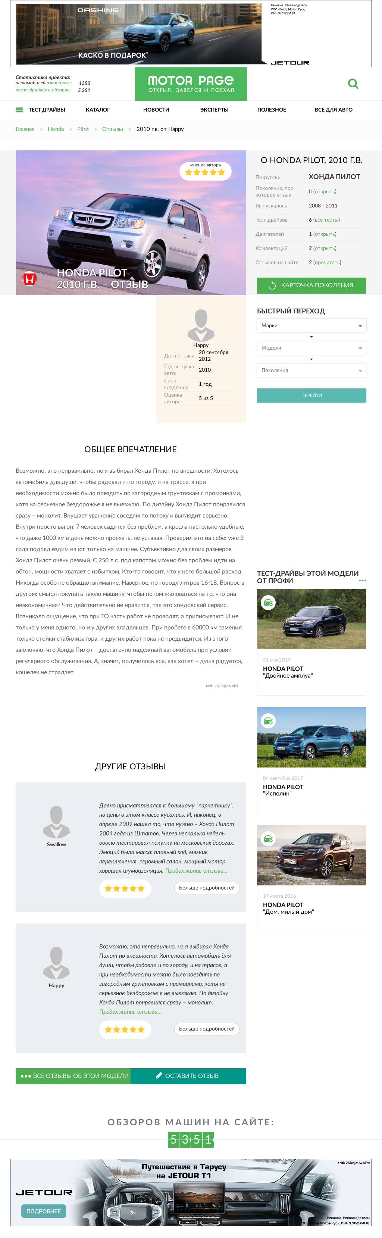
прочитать (327, 262)
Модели (312, 348)
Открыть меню (19, 118)
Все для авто (334, 110)
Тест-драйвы (47, 110)
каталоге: (61, 83)
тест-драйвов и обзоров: (43, 90)
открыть (325, 191)
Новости (156, 110)
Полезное (271, 110)
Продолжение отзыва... (196, 871)
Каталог (98, 110)
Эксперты (214, 110)
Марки (312, 325)
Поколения (312, 370)
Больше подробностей (207, 888)
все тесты (326, 220)
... (362, 581)
